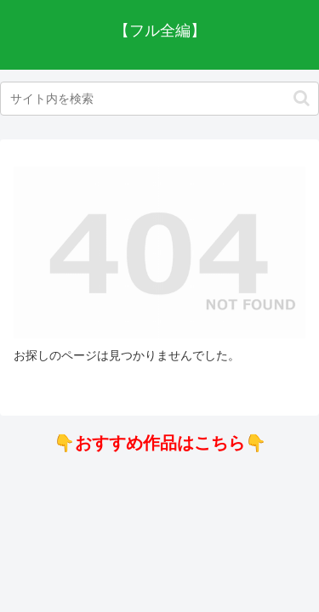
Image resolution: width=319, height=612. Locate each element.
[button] (301, 98)
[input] (159, 99)
